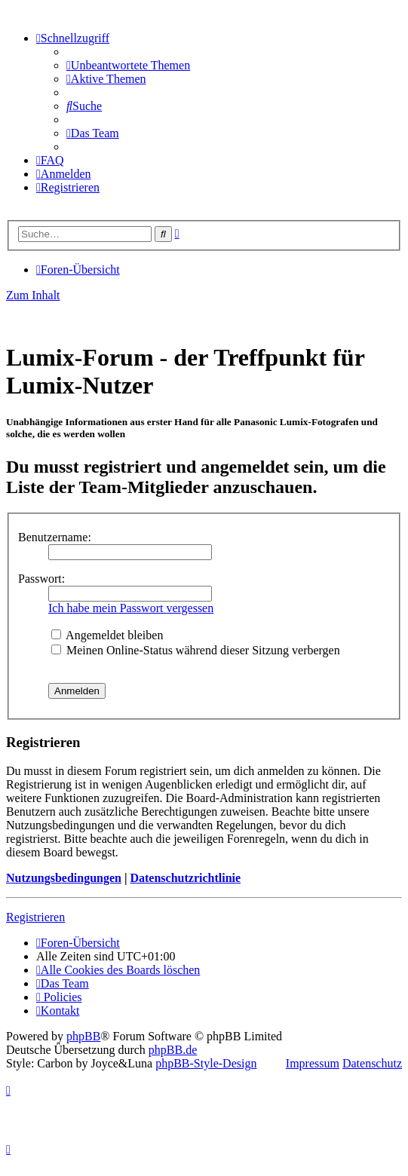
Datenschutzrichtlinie (185, 877)
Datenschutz (372, 1063)
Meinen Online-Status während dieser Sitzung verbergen (195, 650)
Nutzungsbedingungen (63, 877)
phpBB (83, 1036)
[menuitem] (128, 65)
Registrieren (35, 917)
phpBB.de (173, 1049)
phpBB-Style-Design (205, 1063)
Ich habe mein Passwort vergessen (130, 608)
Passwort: (41, 578)
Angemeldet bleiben (107, 635)
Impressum (312, 1063)
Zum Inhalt (33, 295)
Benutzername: (54, 537)
